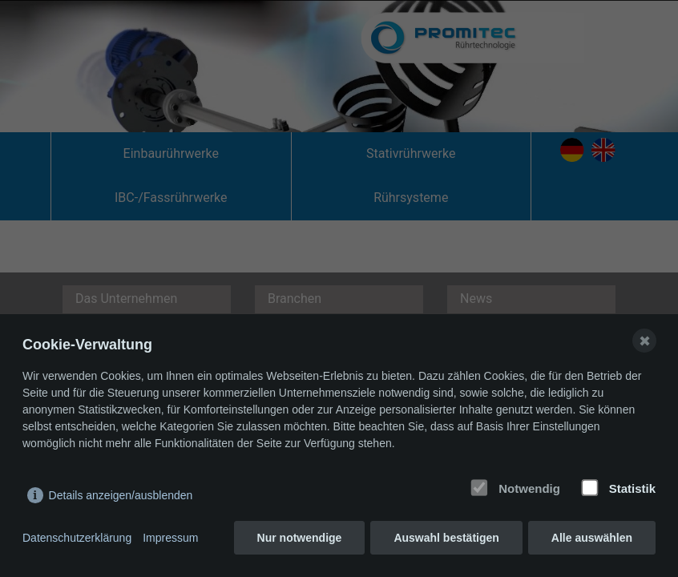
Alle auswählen (591, 537)
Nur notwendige (299, 537)
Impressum (170, 537)
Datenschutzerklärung (76, 537)
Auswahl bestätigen (445, 537)
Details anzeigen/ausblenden (121, 495)
